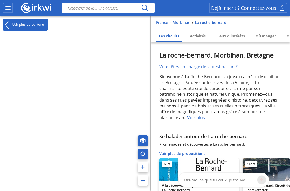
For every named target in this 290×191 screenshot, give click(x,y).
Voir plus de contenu (23, 24)
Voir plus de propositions (182, 153)
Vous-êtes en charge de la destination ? (198, 67)
